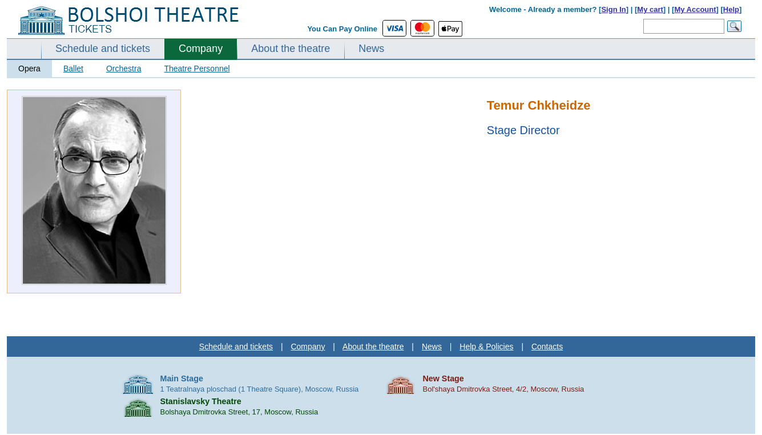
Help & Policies (486, 346)
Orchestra (123, 68)
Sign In (613, 9)
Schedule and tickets (102, 48)
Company (201, 48)
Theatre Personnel (196, 68)
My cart (650, 9)
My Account (695, 9)
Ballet (73, 68)
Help (731, 9)
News (371, 48)
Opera (29, 68)
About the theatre (290, 48)
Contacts (547, 346)
